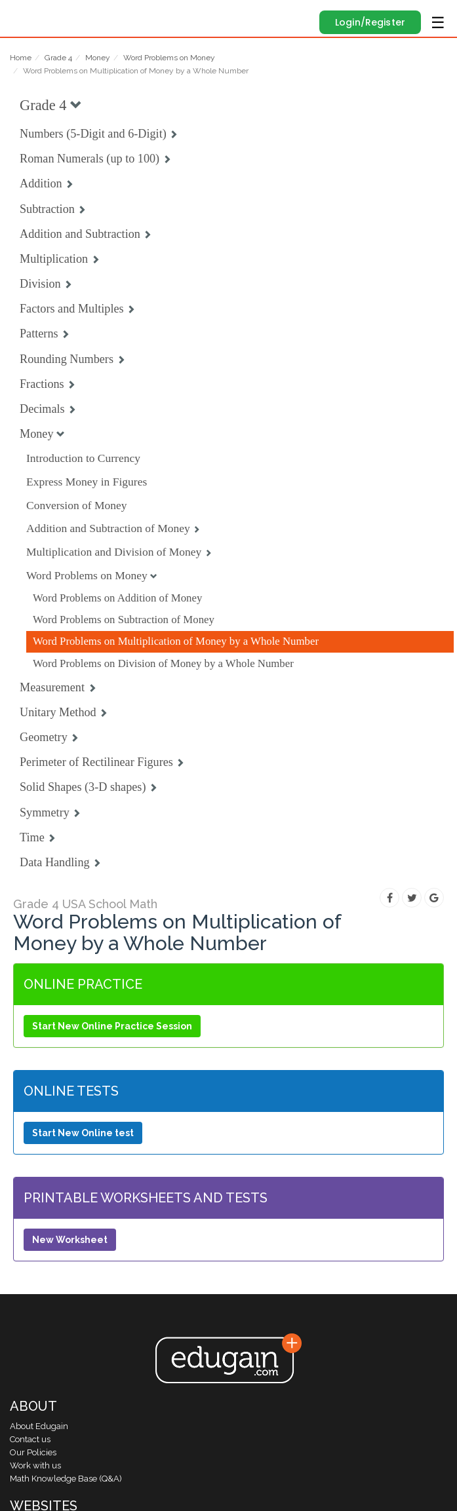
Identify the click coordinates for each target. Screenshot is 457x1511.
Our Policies (33, 1452)
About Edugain (39, 1426)
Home (20, 57)
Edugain (22, 14)
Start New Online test (83, 1133)
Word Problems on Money (169, 57)
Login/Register (370, 22)
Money (97, 57)
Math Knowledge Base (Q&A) (66, 1478)
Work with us (35, 1465)
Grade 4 (58, 57)
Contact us (30, 1439)
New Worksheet (70, 1239)
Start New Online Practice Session (112, 1026)
